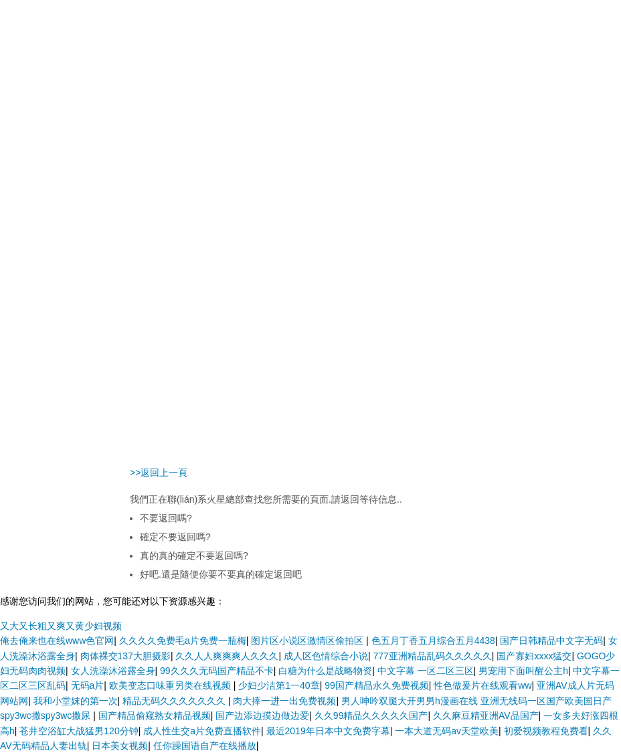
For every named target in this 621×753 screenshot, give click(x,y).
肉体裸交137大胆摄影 (125, 656)
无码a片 (87, 685)
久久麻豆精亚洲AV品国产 (486, 715)
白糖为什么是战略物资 (325, 670)
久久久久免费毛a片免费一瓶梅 (182, 640)
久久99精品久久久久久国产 (371, 715)
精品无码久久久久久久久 (175, 700)
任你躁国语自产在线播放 (204, 745)
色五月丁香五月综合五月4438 (433, 640)
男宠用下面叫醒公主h (523, 670)
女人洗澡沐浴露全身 (113, 670)
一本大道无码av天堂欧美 (447, 731)
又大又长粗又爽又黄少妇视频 (61, 625)
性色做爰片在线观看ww (482, 685)
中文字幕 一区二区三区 (425, 670)
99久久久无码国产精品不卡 (217, 670)
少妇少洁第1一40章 (278, 685)
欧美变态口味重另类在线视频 (171, 685)
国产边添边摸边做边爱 (262, 715)
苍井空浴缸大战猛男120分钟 (78, 731)
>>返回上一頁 (158, 472)
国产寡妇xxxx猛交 (534, 656)
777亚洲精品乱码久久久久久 (432, 656)
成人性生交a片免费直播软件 (202, 731)
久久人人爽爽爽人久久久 (226, 656)
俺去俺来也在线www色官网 (57, 640)
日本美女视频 (120, 745)
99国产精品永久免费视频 (377, 685)
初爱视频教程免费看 (546, 731)
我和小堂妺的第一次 (75, 700)
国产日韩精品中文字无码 (551, 640)
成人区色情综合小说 (326, 656)
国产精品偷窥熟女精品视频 (154, 715)
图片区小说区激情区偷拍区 (308, 640)
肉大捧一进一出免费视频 (284, 700)
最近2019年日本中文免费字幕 (328, 731)
